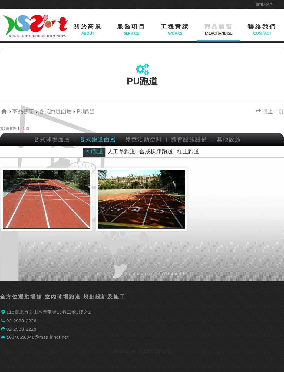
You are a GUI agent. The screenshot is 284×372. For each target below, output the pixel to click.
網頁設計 (121, 351)
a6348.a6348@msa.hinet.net (37, 337)
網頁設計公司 (158, 351)
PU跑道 (94, 152)
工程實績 (175, 27)
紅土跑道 (188, 152)
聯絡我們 (262, 27)
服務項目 (131, 27)
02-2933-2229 (21, 328)
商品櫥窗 (218, 27)
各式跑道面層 (98, 139)
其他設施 (229, 139)
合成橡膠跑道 (156, 152)
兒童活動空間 (143, 139)
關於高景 (88, 27)
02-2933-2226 (21, 320)
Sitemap (264, 4)
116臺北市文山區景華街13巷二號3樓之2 (48, 311)
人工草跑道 (121, 152)
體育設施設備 (189, 139)
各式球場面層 (52, 139)
